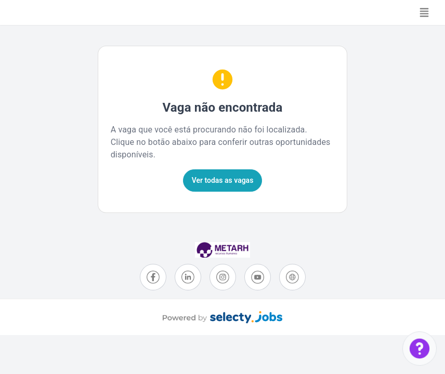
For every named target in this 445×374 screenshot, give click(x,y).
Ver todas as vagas (223, 180)
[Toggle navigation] (424, 12)
